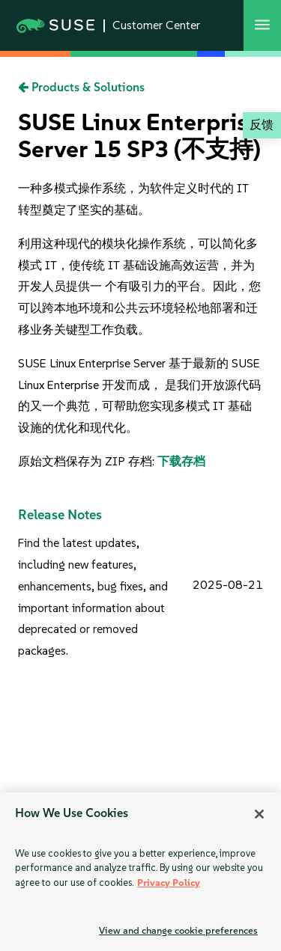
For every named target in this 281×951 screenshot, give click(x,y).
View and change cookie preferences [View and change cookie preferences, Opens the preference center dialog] (178, 930)
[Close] (259, 814)
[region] (140, 871)
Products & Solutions (81, 87)
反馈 (262, 124)
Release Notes (60, 515)
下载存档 (181, 461)
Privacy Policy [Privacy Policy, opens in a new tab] (168, 882)
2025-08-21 (228, 585)
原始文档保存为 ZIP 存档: (87, 461)
